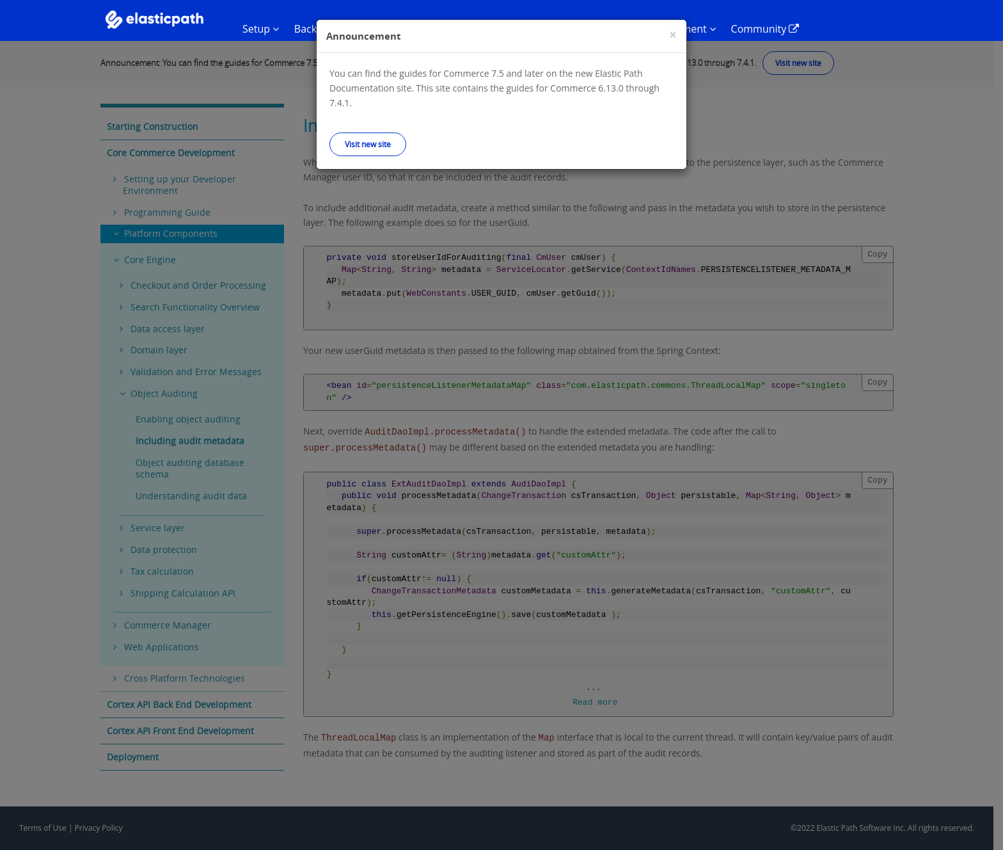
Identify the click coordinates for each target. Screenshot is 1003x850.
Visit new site (368, 144)
